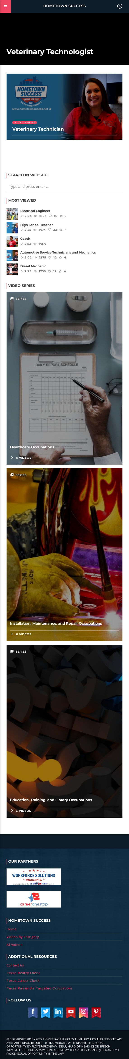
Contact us (15, 965)
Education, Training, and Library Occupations (51, 800)
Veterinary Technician (38, 129)
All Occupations (24, 122)
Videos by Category (23, 936)
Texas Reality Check (23, 973)
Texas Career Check (23, 980)
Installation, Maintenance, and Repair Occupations (56, 623)
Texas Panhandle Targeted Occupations (40, 988)
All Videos (15, 944)
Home (12, 929)
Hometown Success (64, 6)
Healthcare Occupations (32, 447)
